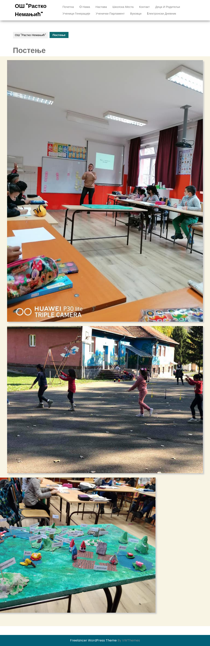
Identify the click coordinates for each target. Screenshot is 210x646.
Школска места (123, 7)
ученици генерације (76, 13)
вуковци (135, 13)
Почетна (68, 7)
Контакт (144, 7)
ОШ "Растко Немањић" (30, 35)
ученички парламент (110, 13)
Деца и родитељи (167, 7)
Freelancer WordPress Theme (93, 640)
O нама (84, 7)
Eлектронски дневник (161, 13)
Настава (101, 7)
